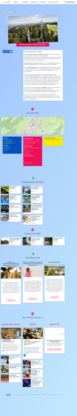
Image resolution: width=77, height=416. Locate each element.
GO (75, 2)
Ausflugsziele (15, 2)
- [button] (2, 120)
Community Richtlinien (35, 394)
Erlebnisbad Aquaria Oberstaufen (13, 197)
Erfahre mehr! (32, 298)
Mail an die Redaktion (28, 163)
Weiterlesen (11, 300)
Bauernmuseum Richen (8, 341)
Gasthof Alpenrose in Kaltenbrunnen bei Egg (14, 240)
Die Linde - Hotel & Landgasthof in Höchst (36, 240)
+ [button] (2, 118)
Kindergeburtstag (34, 2)
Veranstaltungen (24, 2)
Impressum (43, 394)
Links (56, 394)
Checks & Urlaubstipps (53, 2)
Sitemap (60, 394)
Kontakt (49, 394)
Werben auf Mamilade (20, 394)
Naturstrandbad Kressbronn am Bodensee (36, 197)
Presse (27, 394)
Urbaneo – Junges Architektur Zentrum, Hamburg (36, 362)
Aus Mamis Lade (43, 2)
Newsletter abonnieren (55, 349)
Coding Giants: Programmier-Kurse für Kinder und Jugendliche (32, 343)
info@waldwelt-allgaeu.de (8, 143)
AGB (53, 394)
